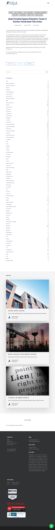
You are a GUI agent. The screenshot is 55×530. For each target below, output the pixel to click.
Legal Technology (9, 202)
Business (8, 105)
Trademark (8, 243)
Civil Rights (8, 117)
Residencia (8, 230)
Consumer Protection (10, 135)
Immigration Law (9, 176)
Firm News (8, 154)
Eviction (15, 15)
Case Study (8, 109)
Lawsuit (7, 197)
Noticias (7, 217)
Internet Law (8, 184)
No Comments (36, 25)
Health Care (8, 165)
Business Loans (9, 107)
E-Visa (7, 143)
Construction (8, 128)
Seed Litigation (9, 232)
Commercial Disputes (10, 124)
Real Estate (39, 15)
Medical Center (9, 213)
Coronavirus (8, 139)
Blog (10, 12)
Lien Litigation (9, 204)
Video (7, 254)
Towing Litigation (9, 241)
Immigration (8, 174)
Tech (7, 236)
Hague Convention (9, 163)
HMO (7, 169)
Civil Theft (8, 120)
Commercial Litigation (10, 126)
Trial (7, 247)
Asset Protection (9, 94)
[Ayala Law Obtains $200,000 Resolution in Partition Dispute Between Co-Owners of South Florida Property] (27, 300)
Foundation (8, 156)
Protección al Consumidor (11, 221)
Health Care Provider (10, 167)
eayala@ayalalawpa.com (34, 439)
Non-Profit (8, 215)
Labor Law (8, 193)
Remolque (8, 228)
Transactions (8, 245)
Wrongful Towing (9, 260)
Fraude (7, 161)
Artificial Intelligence (10, 92)
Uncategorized (9, 249)
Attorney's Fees (9, 96)
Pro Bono (8, 219)
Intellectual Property (10, 180)
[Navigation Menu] (48, 3)
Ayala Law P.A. (19, 25)
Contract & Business (40, 12)
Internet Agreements (10, 182)
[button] (51, 526)
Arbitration (8, 89)
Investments (8, 187)
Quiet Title (31, 15)
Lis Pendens (8, 208)
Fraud (7, 159)
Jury (7, 189)
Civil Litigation (28, 12)
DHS (7, 141)
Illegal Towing (8, 172)
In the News (8, 178)
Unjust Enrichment (9, 251)
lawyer (7, 200)
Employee (8, 146)
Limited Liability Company (11, 206)
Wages (7, 258)
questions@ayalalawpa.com (34, 441)
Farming (7, 150)
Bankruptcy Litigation (10, 98)
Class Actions (8, 122)
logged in (13, 425)
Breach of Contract (10, 102)
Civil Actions (18, 12)
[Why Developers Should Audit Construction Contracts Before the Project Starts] (27, 343)
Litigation (22, 15)
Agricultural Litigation (10, 85)
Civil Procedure (9, 115)
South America (9, 234)
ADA (7, 81)
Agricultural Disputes (10, 83)
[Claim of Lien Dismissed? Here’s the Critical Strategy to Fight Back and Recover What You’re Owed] (27, 387)
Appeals (7, 87)
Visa (7, 256)
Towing (7, 239)
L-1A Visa (8, 191)
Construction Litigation (10, 130)
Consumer (8, 133)
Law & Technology (9, 195)
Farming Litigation (9, 152)
